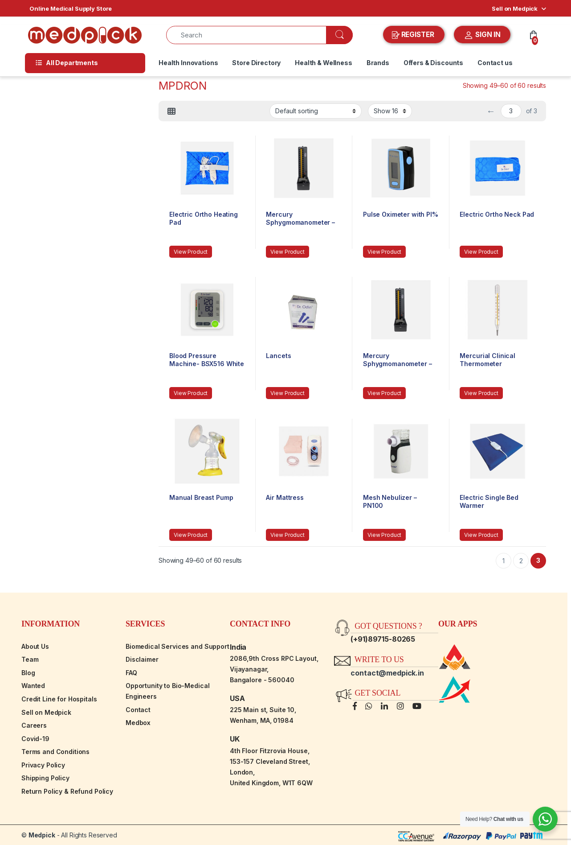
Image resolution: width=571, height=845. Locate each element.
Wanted (33, 685)
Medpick (42, 835)
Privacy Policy (43, 765)
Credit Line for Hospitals (59, 699)
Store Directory (256, 62)
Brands (378, 62)
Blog (28, 672)
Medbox (138, 722)
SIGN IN (482, 35)
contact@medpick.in (387, 672)
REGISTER (414, 34)
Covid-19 (35, 738)
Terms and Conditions (55, 751)
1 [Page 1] (503, 561)
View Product (191, 251)
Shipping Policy (45, 778)
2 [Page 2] (521, 561)
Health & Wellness (323, 62)
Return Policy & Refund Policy (67, 791)
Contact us (495, 62)
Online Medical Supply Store (70, 8)
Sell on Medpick (515, 8)
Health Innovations (188, 62)
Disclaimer (142, 659)
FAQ (131, 672)
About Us (35, 646)
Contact (138, 709)
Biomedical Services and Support (177, 646)
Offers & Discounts (433, 62)
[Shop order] (315, 111)
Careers (34, 725)
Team (29, 659)
